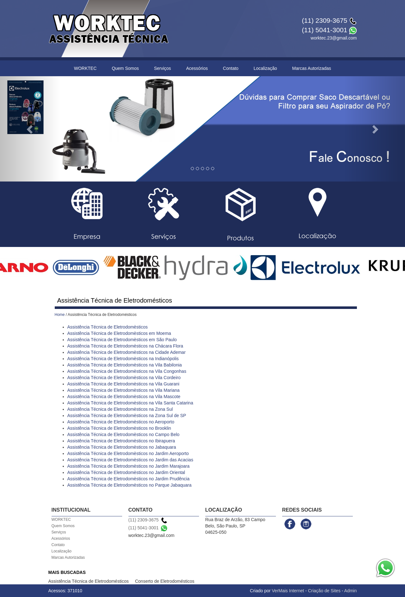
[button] (30, 129)
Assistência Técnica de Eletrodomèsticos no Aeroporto (120, 421)
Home (60, 314)
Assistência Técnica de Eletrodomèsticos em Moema (119, 333)
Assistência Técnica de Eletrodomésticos (88, 581)
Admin (350, 590)
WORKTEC (85, 68)
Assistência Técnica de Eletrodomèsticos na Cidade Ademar (126, 352)
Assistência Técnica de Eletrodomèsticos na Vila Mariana (123, 390)
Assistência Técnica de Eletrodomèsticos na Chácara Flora (125, 345)
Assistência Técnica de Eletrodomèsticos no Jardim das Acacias (130, 459)
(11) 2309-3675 (324, 20)
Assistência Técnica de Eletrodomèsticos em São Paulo (122, 339)
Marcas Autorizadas (311, 68)
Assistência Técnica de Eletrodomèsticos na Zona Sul (120, 409)
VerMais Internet (288, 590)
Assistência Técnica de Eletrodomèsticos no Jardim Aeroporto (128, 453)
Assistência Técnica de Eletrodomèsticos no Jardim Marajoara (128, 466)
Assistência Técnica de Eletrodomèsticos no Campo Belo (123, 434)
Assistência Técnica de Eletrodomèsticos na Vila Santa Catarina (130, 402)
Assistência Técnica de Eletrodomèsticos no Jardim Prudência (128, 478)
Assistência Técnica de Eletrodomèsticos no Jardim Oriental (126, 472)
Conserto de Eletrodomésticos (165, 581)
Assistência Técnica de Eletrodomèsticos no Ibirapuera (121, 440)
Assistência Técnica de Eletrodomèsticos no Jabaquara (121, 447)
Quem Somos (125, 68)
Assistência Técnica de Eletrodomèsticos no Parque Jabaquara (129, 485)
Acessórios (197, 68)
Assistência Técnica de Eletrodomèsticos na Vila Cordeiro (124, 377)
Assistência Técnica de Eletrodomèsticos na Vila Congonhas (126, 371)
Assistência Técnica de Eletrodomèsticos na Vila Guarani (123, 383)
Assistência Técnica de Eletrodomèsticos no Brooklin (119, 428)
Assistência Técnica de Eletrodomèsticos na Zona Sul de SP (126, 415)
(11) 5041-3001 (324, 30)
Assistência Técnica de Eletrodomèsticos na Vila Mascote (123, 396)
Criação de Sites (324, 590)
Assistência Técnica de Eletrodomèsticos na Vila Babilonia (124, 364)
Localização (265, 68)
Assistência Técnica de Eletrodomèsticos (107, 326)
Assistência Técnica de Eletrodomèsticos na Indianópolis (123, 358)
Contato (231, 68)
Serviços (162, 68)
